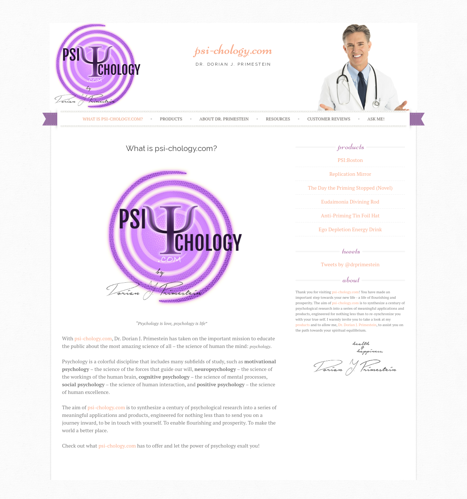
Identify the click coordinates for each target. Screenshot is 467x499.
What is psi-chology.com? (112, 118)
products (303, 324)
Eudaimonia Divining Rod (350, 201)
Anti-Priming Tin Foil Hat (350, 215)
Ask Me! (376, 118)
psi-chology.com (233, 49)
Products (171, 118)
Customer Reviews (328, 118)
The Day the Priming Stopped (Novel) (350, 187)
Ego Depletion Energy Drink (350, 229)
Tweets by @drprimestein (350, 264)
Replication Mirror (350, 173)
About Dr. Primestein (224, 118)
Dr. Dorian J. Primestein (357, 324)
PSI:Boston (350, 159)
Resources (278, 118)
